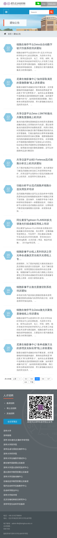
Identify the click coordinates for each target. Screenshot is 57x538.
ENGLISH (52, 4)
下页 (31, 382)
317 (48, 379)
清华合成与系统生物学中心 (15, 449)
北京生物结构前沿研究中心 (15, 499)
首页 (10, 34)
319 (25, 382)
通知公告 (17, 34)
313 (26, 379)
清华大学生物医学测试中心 (15, 458)
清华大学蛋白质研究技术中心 (16, 467)
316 (43, 379)
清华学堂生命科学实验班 (14, 504)
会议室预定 (12, 421)
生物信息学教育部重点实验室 (16, 481)
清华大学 (7, 431)
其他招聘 (8, 413)
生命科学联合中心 (11, 490)
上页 (14, 379)
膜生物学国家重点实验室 (14, 463)
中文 (44, 4)
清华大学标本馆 (10, 495)
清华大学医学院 (10, 444)
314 (31, 379)
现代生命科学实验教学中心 (15, 486)
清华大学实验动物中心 (13, 476)
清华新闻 (7, 435)
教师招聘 (8, 403)
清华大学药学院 (10, 454)
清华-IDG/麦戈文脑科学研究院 (16, 440)
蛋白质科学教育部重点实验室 (16, 472)
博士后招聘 (9, 408)
